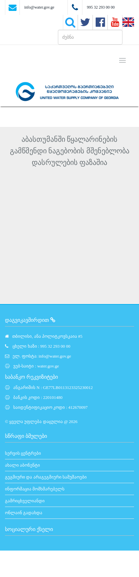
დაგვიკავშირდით (30, 320)
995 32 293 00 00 (101, 7)
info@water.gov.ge (39, 7)
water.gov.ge (48, 366)
